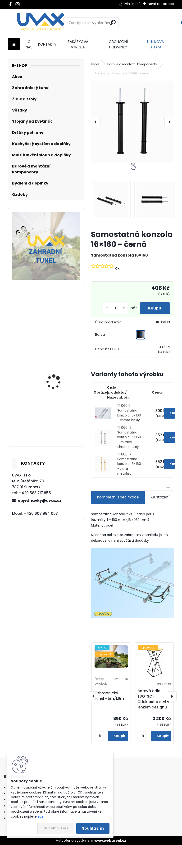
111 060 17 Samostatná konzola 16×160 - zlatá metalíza (129, 464)
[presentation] (95, 121)
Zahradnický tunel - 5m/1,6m (109, 696)
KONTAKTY (47, 44)
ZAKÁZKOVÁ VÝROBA (78, 44)
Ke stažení (160, 497)
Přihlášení (132, 3)
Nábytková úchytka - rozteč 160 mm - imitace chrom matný (59, 384)
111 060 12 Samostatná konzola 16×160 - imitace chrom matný (129, 437)
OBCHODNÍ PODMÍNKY (118, 44)
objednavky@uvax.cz (39, 500)
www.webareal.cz (110, 840)
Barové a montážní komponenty (132, 64)
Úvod (95, 64)
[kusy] (113, 308)
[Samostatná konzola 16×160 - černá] (132, 122)
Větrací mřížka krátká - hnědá (59, 328)
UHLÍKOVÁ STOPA (155, 44)
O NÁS (29, 44)
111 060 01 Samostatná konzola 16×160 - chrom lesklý (129, 412)
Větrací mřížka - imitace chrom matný (59, 424)
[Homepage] (14, 44)
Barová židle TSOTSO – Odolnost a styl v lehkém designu (153, 698)
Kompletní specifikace (118, 497)
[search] (113, 22)
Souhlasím (93, 828)
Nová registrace (161, 3)
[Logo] (40, 23)
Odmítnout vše (55, 828)
